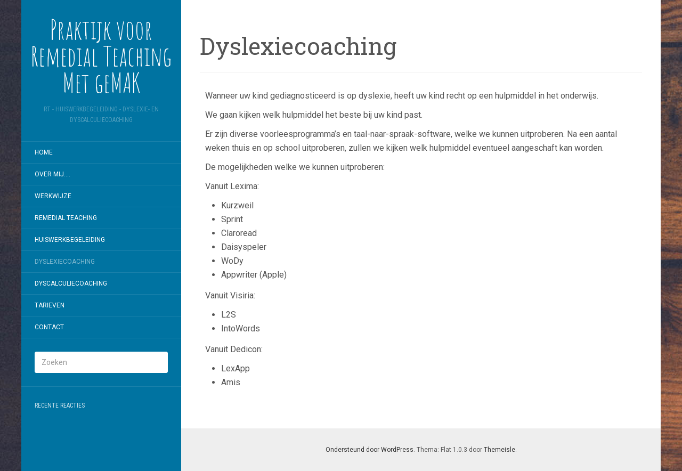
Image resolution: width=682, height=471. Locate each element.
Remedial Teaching (66, 218)
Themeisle (499, 449)
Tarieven (49, 305)
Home (44, 152)
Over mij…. (52, 174)
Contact (49, 327)
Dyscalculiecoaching (71, 283)
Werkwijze (53, 196)
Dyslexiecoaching (65, 261)
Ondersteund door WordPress (369, 449)
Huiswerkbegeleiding (70, 239)
